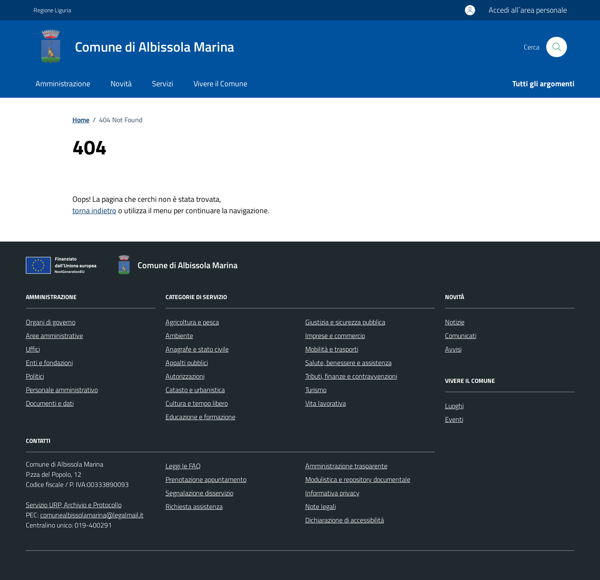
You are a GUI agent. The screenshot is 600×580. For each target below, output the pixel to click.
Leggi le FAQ (183, 466)
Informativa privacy (332, 493)
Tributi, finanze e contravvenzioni (351, 376)
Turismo (315, 390)
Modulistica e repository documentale (357, 479)
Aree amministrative (54, 335)
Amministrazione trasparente (346, 466)
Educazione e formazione (200, 417)
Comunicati (460, 335)
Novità (121, 83)
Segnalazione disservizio (199, 493)
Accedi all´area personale (528, 10)
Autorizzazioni (185, 376)
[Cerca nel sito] (556, 47)
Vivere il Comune (220, 83)
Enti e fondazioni (49, 362)
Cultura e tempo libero (197, 403)
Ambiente (179, 335)
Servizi (162, 83)
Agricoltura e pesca (192, 322)
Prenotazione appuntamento (206, 479)
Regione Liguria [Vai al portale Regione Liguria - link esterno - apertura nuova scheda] (52, 9)
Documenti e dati (50, 403)
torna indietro (94, 210)
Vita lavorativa (325, 403)
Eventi (454, 419)
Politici (35, 376)
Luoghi (454, 406)
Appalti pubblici (187, 362)
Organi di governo (50, 322)
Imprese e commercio (335, 335)
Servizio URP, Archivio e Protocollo (74, 505)
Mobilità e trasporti (331, 349)
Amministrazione (63, 83)
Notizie (455, 322)
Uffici (33, 349)
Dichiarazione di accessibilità (344, 520)
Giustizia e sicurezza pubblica (345, 322)
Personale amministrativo (62, 390)
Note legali (320, 506)
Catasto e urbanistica (195, 390)
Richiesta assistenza (194, 506)
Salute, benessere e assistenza (348, 362)
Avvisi (453, 349)
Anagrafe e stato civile (197, 349)
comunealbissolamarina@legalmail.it (92, 515)
